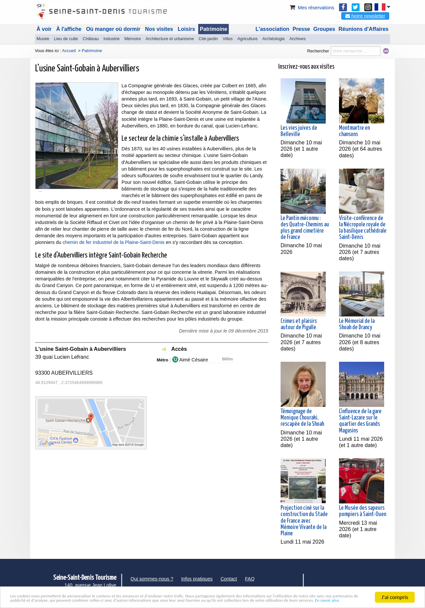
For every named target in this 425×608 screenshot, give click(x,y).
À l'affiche (68, 29)
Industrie (111, 38)
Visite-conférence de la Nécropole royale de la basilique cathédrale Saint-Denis (362, 228)
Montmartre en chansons (354, 131)
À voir (44, 29)
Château (91, 38)
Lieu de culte (66, 38)
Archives (298, 38)
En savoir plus (174, 599)
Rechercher (318, 50)
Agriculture (247, 38)
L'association (273, 29)
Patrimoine (213, 29)
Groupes (324, 29)
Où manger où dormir (113, 29)
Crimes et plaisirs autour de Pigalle (299, 324)
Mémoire (132, 38)
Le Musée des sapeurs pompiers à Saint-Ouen (362, 511)
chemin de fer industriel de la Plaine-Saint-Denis (113, 242)
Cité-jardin (208, 38)
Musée (43, 38)
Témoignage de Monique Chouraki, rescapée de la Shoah (302, 418)
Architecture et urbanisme (169, 38)
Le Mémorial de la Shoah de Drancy (357, 324)
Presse (301, 29)
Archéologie (273, 38)
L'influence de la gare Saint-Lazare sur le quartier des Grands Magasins (360, 421)
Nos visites (159, 29)
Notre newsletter (365, 16)
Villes (227, 38)
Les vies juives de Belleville (299, 131)
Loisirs (186, 29)
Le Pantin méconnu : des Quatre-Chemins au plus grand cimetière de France (305, 228)
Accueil (69, 50)
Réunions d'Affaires (364, 29)
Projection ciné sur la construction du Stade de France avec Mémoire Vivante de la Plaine (304, 521)
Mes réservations (311, 7)
